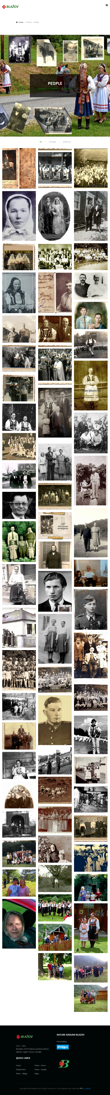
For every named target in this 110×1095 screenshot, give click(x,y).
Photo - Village (21, 1073)
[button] (106, 5)
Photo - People (41, 1069)
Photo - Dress (40, 1065)
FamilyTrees (21, 1069)
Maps (37, 1073)
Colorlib (88, 1088)
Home (19, 22)
